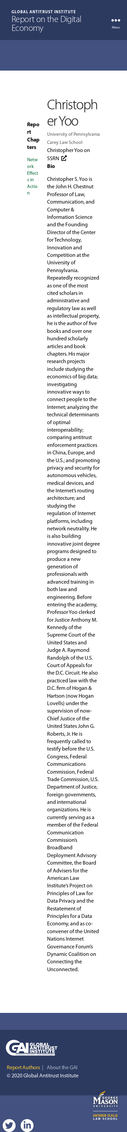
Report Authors (23, 1068)
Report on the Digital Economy (46, 24)
